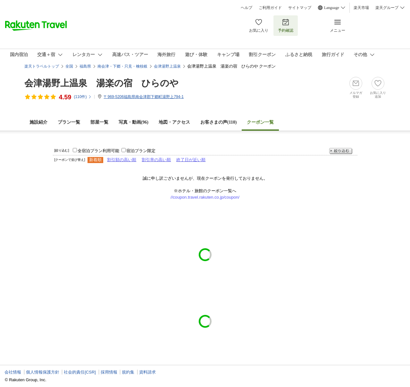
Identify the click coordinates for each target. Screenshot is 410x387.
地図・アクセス (174, 122)
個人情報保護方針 (42, 372)
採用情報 (109, 372)
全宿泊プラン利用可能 (98, 150)
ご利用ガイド (270, 7)
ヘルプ (246, 7)
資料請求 (147, 372)
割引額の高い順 (121, 159)
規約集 (128, 372)
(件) (83, 97)
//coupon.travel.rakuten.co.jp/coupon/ (205, 197)
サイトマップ (299, 7)
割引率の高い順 (156, 159)
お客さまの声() (218, 122)
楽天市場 (361, 7)
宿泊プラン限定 (140, 150)
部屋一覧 (99, 122)
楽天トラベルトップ (41, 66)
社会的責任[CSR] (80, 372)
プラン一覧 (69, 122)
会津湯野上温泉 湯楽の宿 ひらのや (101, 83)
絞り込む (340, 151)
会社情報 (12, 372)
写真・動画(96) (133, 122)
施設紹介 (38, 122)
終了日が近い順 (190, 159)
